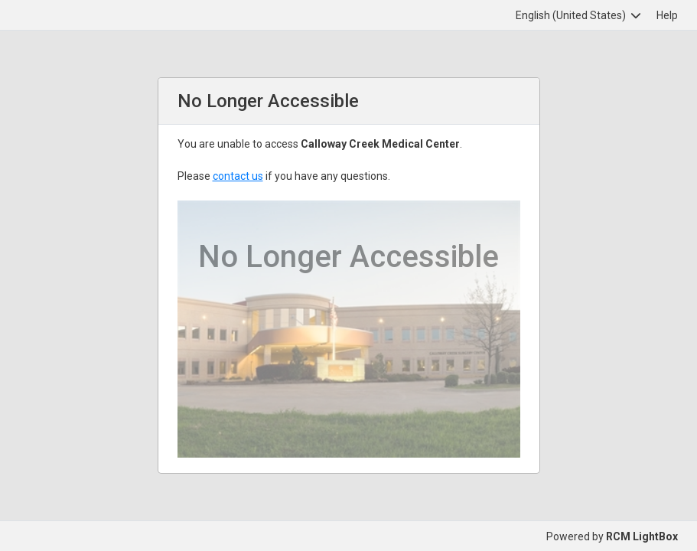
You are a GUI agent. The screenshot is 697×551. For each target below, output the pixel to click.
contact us (238, 176)
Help (667, 15)
